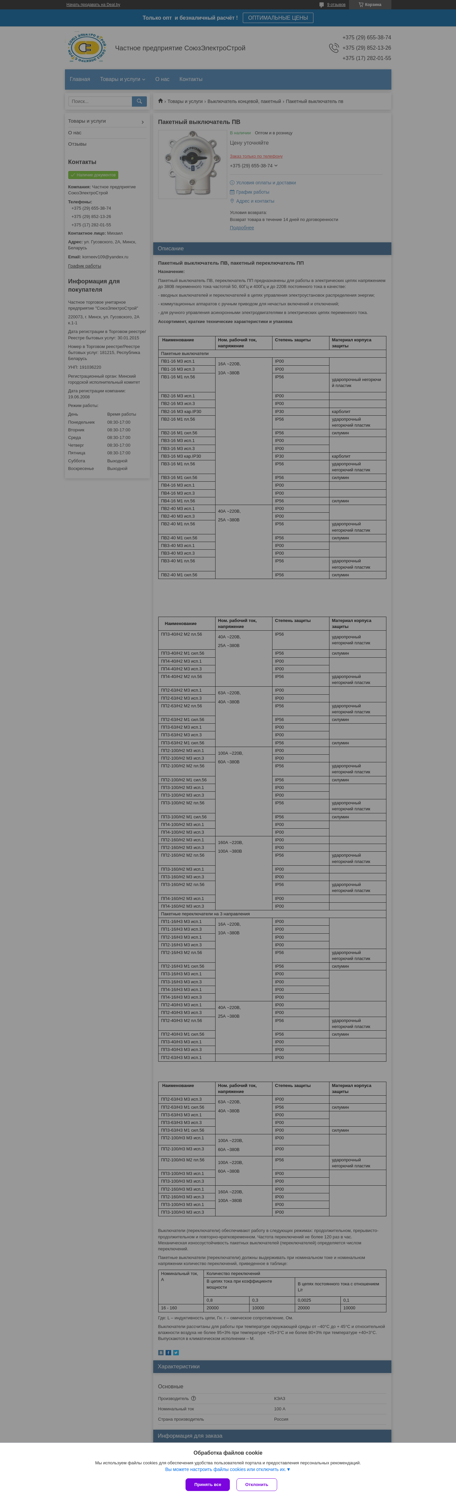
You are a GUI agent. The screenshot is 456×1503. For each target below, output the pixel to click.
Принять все (207, 1484)
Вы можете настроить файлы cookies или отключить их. (225, 1469)
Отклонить (256, 1484)
